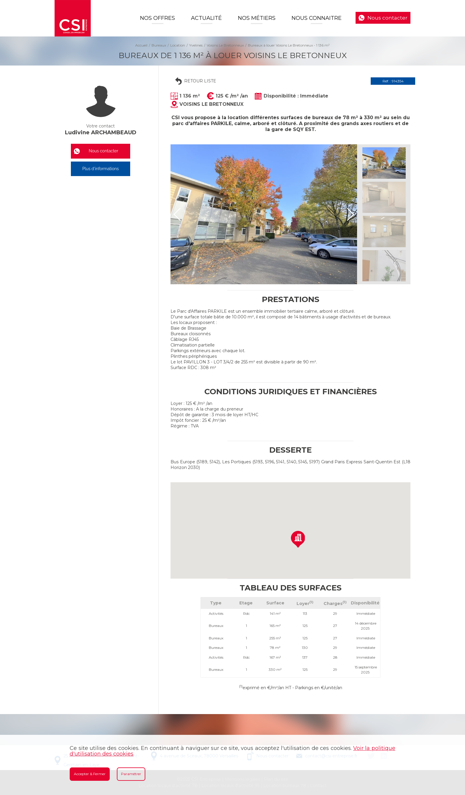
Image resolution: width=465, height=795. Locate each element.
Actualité (206, 18)
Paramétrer (131, 774)
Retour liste (200, 81)
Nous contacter (387, 18)
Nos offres (157, 18)
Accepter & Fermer (90, 774)
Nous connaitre (317, 18)
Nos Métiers (257, 18)
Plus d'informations (100, 168)
